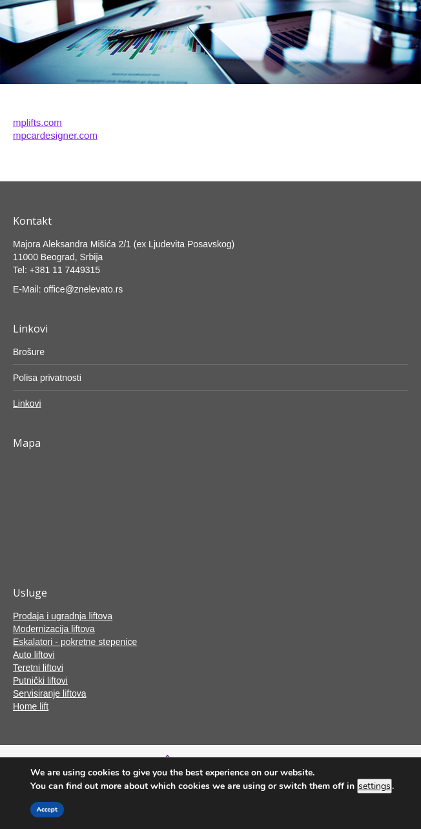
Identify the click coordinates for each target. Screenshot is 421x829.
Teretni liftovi (38, 667)
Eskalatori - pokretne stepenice (75, 642)
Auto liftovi (34, 655)
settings (374, 786)
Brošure (29, 352)
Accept (47, 809)
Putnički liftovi (40, 680)
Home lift (30, 706)
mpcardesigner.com (55, 135)
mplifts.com (37, 122)
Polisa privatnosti (47, 378)
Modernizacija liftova (54, 629)
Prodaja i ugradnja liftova (62, 616)
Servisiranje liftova (50, 693)
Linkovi (27, 403)
